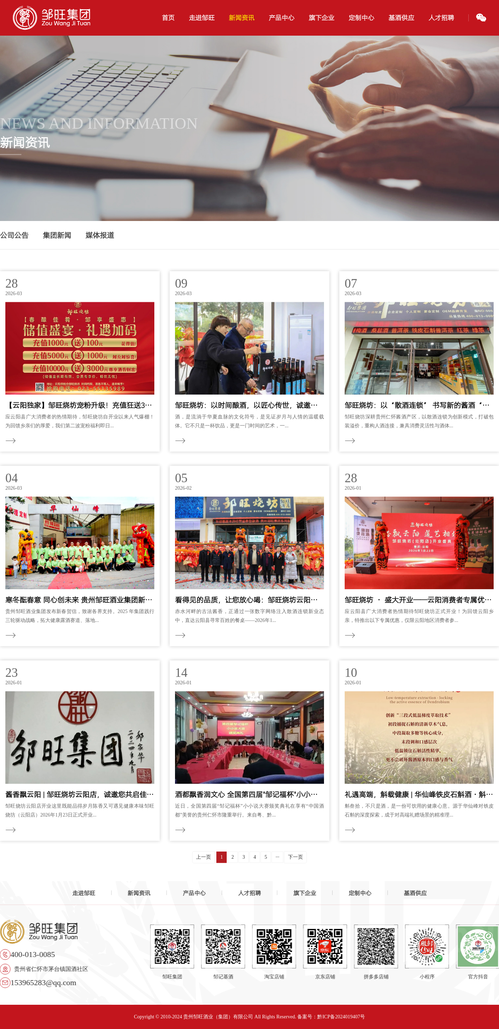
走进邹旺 (83, 895)
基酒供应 (415, 895)
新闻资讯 (139, 895)
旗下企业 (304, 895)
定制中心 (360, 895)
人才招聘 (249, 895)
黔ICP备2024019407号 (341, 1019)
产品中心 (194, 895)
